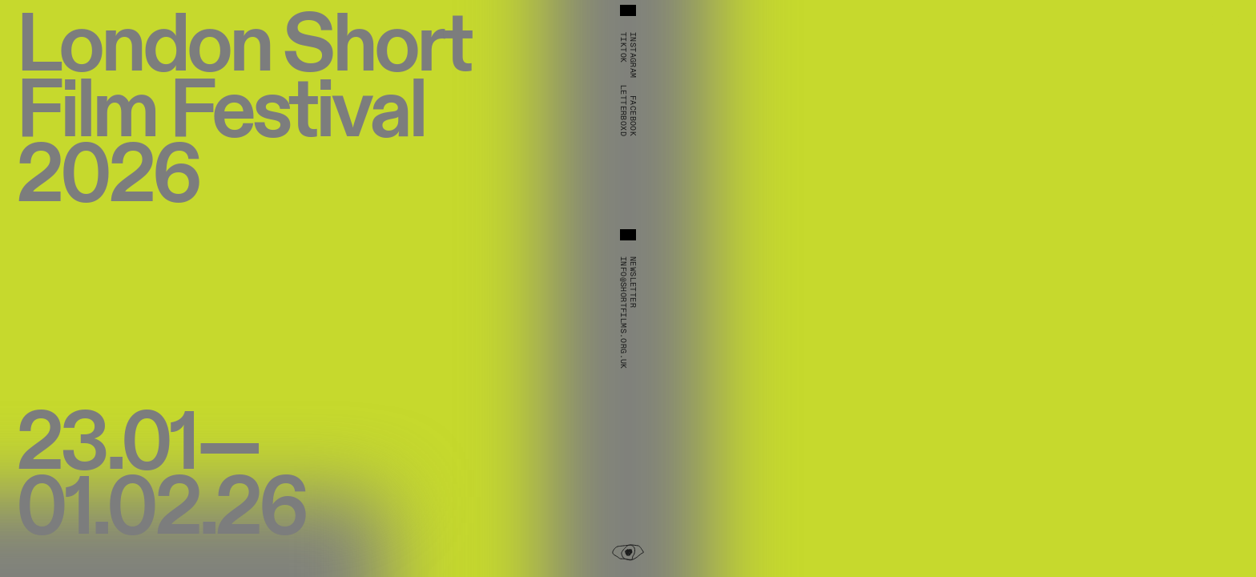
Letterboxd (623, 110)
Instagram (633, 55)
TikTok (623, 47)
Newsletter (633, 282)
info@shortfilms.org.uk (623, 312)
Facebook (633, 115)
